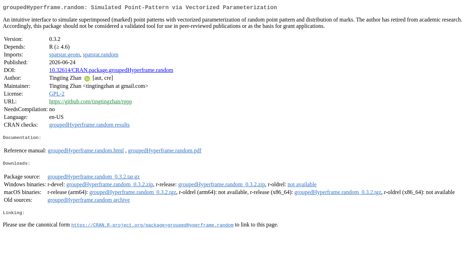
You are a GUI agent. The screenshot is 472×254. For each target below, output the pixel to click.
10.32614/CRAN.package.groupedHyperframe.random (111, 71)
